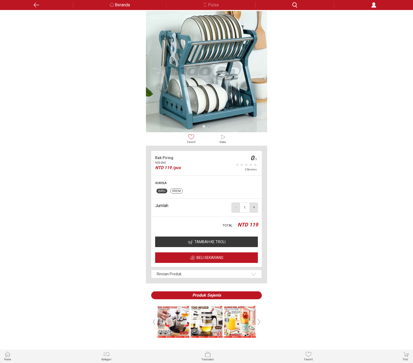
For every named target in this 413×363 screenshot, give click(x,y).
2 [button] (209, 126)
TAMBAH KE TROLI (209, 242)
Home (7, 356)
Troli (406, 356)
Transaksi (207, 356)
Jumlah (161, 205)
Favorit (191, 139)
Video (222, 139)
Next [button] (259, 322)
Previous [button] (154, 322)
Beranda (122, 4)
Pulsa (213, 4)
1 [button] (204, 126)
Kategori (106, 356)
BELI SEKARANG (209, 258)
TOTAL (227, 225)
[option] (206, 71)
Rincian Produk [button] (169, 274)
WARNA (160, 183)
